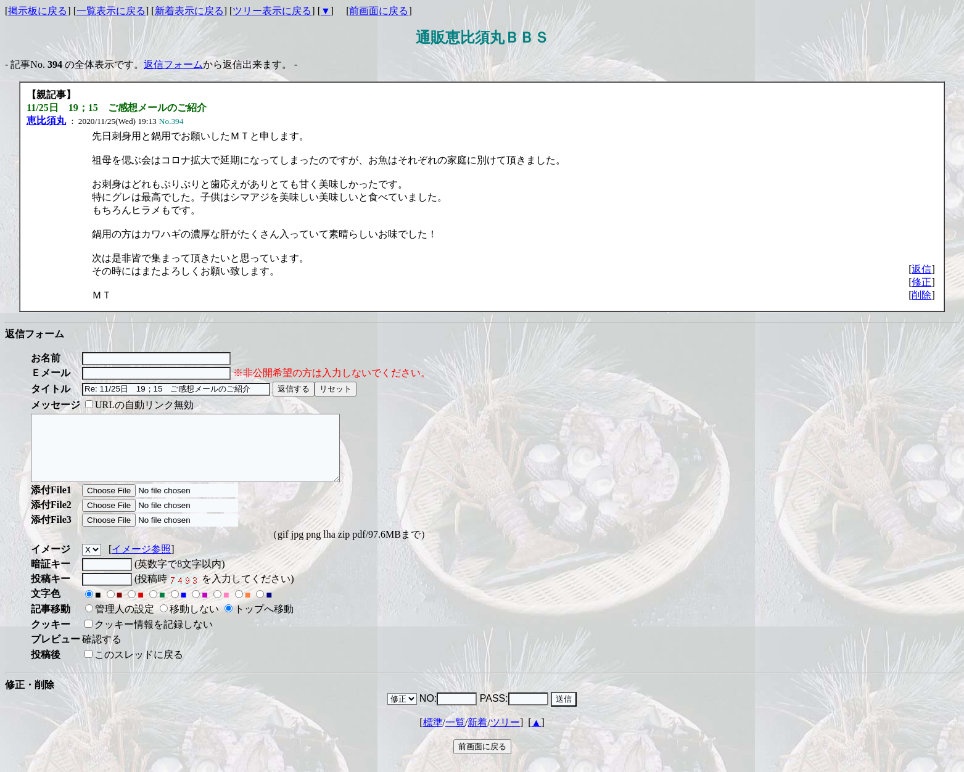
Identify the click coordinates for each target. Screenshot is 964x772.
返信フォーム (173, 64)
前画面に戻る (378, 11)
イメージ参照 (141, 562)
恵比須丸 (46, 120)
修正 (921, 282)
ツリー (505, 735)
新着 (477, 735)
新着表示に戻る (189, 11)
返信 (921, 269)
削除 (921, 295)
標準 (433, 735)
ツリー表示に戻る (272, 11)
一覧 (455, 735)
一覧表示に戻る (111, 11)
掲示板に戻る (37, 11)
